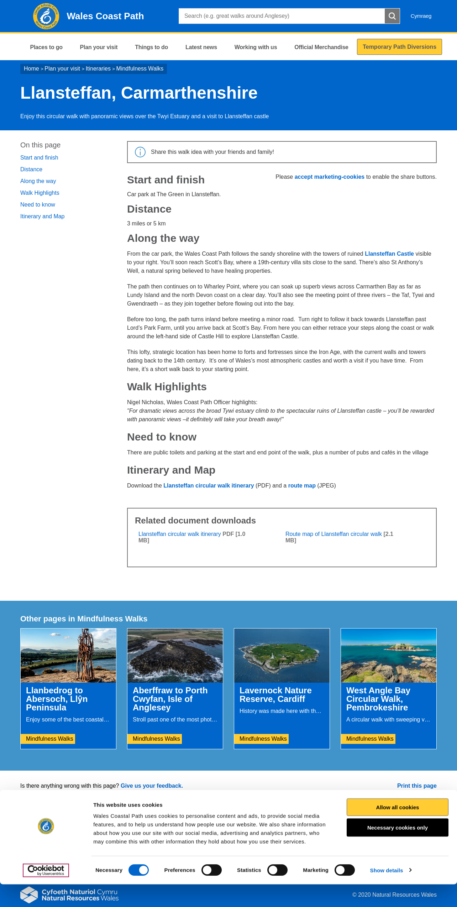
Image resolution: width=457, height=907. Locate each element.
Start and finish (39, 158)
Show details (386, 893)
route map (302, 486)
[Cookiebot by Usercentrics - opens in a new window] (46, 893)
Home (31, 69)
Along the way (38, 181)
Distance (31, 169)
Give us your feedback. (152, 786)
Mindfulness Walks (140, 69)
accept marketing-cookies (330, 177)
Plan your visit (62, 69)
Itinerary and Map (42, 216)
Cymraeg (421, 16)
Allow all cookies (397, 830)
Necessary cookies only (397, 851)
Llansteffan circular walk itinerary (208, 486)
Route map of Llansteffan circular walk (333, 534)
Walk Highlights (39, 193)
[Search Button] (392, 16)
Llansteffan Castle (389, 254)
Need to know (37, 205)
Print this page (417, 786)
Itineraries (98, 69)
